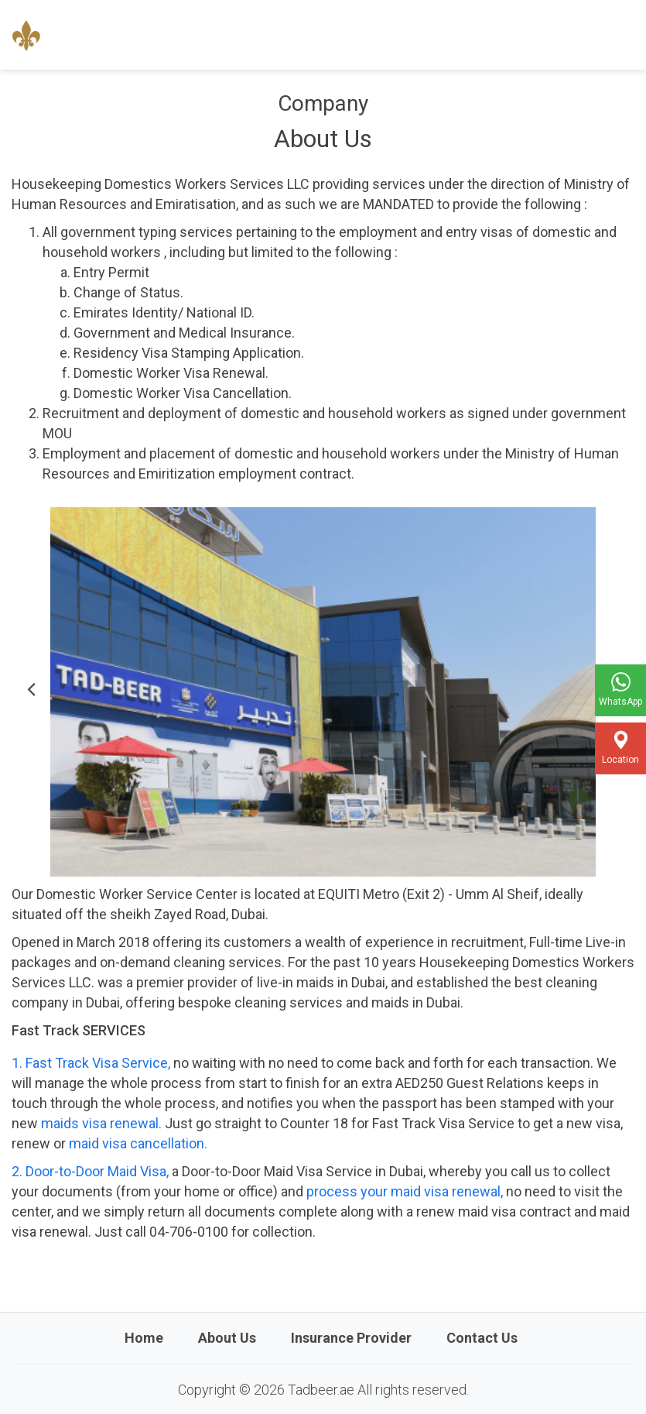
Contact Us (482, 1338)
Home (144, 1338)
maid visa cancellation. (136, 1143)
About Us (227, 1338)
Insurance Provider (351, 1338)
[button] (31, 692)
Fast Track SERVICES (78, 1030)
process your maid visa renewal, (404, 1191)
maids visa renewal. (101, 1123)
